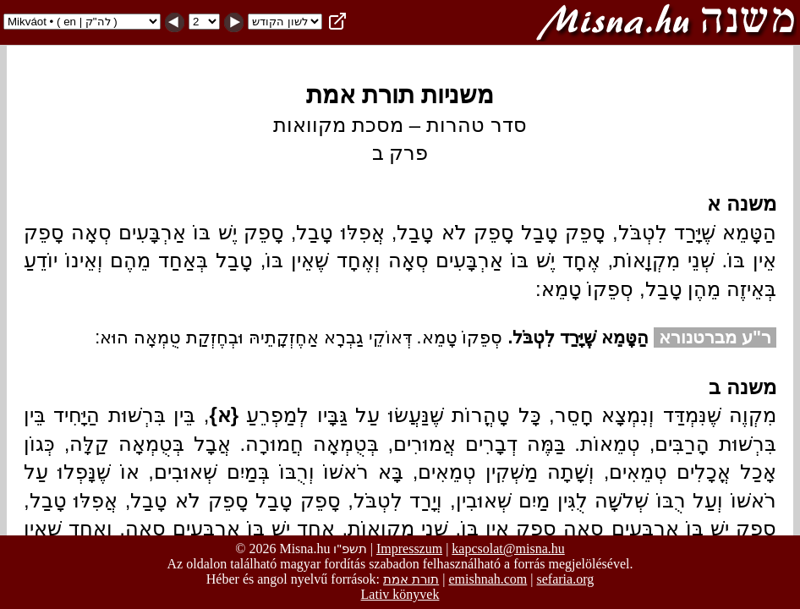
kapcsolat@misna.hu (508, 548)
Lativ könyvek (400, 594)
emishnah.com (487, 579)
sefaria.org (566, 579)
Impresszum (409, 548)
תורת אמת (411, 579)
